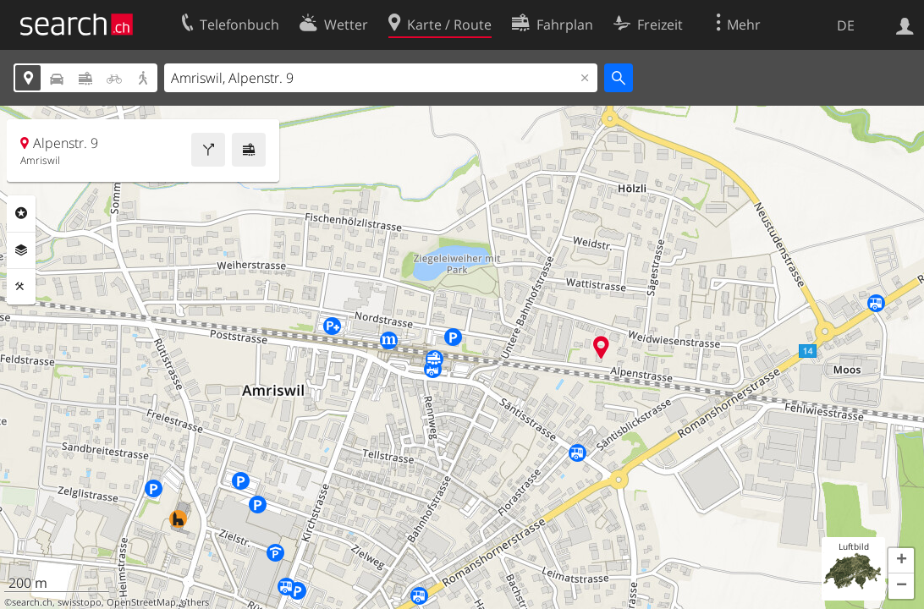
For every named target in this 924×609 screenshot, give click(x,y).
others (195, 602)
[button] (901, 560)
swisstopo (80, 602)
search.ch (32, 602)
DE (846, 25)
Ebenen (21, 250)
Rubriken (21, 213)
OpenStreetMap (141, 602)
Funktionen (21, 286)
